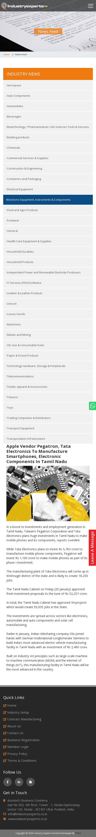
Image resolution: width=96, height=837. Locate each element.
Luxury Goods (15, 314)
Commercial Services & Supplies (27, 158)
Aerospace (13, 85)
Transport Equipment (20, 428)
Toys (9, 407)
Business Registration (21, 740)
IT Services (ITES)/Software (23, 283)
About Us (12, 726)
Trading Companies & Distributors (28, 418)
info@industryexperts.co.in (27, 814)
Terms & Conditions (19, 760)
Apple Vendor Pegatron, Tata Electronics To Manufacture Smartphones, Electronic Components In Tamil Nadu (38, 453)
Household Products (19, 262)
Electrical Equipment (19, 189)
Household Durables (20, 251)
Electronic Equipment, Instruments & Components (38, 200)
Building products (17, 137)
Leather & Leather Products (24, 293)
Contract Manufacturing (22, 719)
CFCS (78, 833)
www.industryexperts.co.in (27, 819)
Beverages (13, 116)
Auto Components (18, 96)
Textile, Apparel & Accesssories (26, 387)
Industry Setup (16, 712)
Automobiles (14, 106)
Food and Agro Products (22, 210)
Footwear (12, 220)
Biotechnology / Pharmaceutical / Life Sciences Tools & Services (47, 127)
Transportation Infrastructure (25, 439)
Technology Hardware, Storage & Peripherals (35, 366)
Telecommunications (20, 376)
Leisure (11, 303)
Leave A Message (92, 547)
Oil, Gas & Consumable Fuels (25, 345)
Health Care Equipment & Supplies (28, 241)
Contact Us (13, 733)
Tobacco (12, 397)
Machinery (13, 324)
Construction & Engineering (24, 168)
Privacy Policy (15, 754)
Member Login (16, 747)
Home (6, 54)
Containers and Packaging (23, 179)
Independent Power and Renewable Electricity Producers (43, 272)
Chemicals (13, 148)
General (12, 231)
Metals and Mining (18, 335)
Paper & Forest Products (22, 355)
